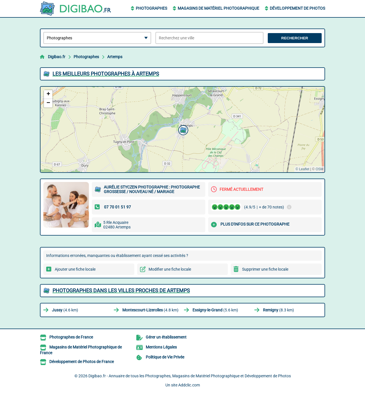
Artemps (114, 56)
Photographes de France (71, 337)
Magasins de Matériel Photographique (218, 8)
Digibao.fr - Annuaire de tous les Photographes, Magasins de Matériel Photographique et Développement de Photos (189, 376)
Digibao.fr (56, 56)
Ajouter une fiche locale (75, 269)
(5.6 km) (215, 310)
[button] (182, 129)
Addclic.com (189, 385)
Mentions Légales (161, 347)
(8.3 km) (278, 310)
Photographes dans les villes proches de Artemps (121, 290)
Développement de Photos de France (81, 361)
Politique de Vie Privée (165, 357)
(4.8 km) (150, 310)
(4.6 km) (65, 310)
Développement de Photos (297, 8)
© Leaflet (302, 169)
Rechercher (294, 38)
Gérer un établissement (166, 337)
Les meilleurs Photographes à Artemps (105, 74)
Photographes (151, 8)
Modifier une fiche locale (170, 269)
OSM (319, 169)
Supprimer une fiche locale (265, 269)
